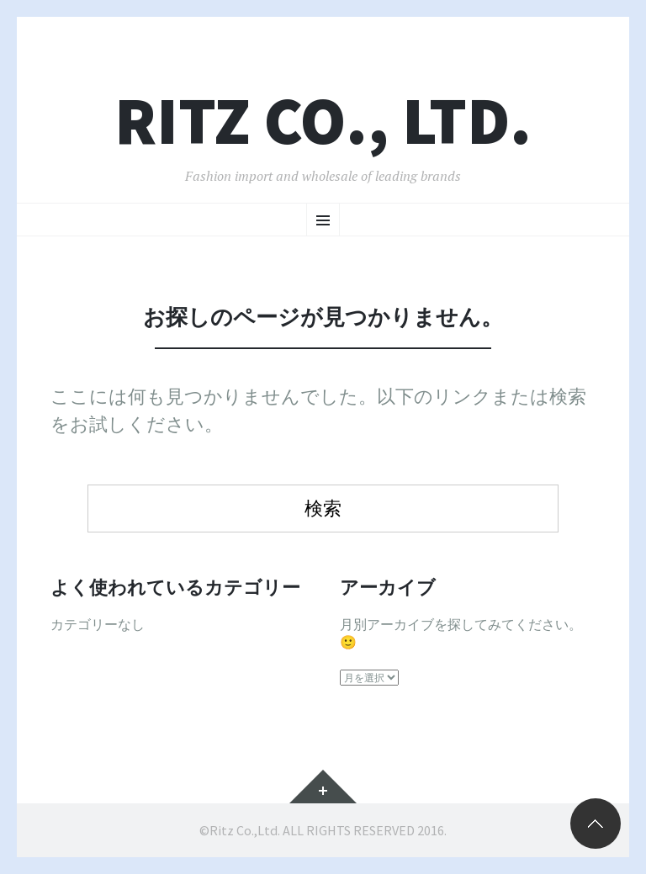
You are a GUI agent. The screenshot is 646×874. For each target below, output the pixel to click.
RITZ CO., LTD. (323, 120)
